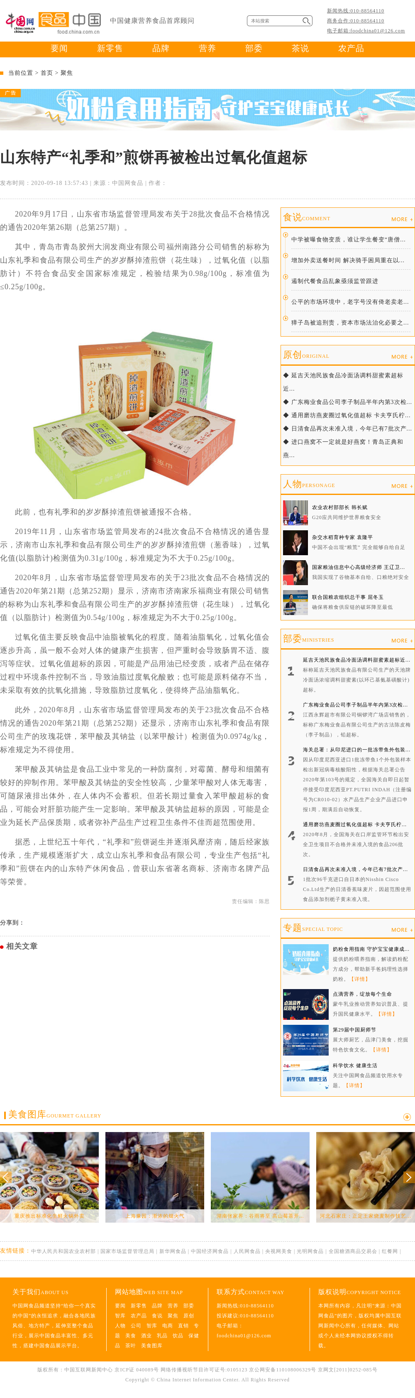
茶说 (300, 48)
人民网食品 (247, 1251)
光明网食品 (310, 1251)
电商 (167, 1326)
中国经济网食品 (210, 1251)
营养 (207, 48)
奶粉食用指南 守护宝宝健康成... (371, 949)
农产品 (351, 48)
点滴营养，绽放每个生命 (362, 994)
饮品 (178, 1336)
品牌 (161, 48)
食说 (306, 217)
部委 (254, 48)
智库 (120, 1316)
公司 (136, 1326)
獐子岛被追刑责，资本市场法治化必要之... (350, 323)
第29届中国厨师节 (354, 1030)
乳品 (162, 1336)
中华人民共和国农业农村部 (63, 1251)
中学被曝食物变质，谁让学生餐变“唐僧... (348, 239)
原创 (306, 355)
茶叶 (130, 1346)
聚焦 (67, 73)
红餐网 (390, 1251)
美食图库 (54, 1114)
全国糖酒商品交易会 (353, 1251)
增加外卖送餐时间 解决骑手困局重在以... (348, 260)
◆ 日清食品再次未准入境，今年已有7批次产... (347, 429)
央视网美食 (278, 1251)
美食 (130, 1336)
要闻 (59, 48)
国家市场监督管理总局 (127, 1251)
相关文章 (22, 946)
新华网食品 (172, 1251)
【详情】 (360, 979)
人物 (309, 484)
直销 (183, 1326)
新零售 (110, 48)
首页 (47, 73)
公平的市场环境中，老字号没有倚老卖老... (350, 302)
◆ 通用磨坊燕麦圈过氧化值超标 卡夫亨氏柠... (347, 415)
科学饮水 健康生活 (355, 1065)
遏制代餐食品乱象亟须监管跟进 (334, 281)
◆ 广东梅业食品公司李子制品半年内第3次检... (347, 402)
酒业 (146, 1336)
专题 (313, 928)
